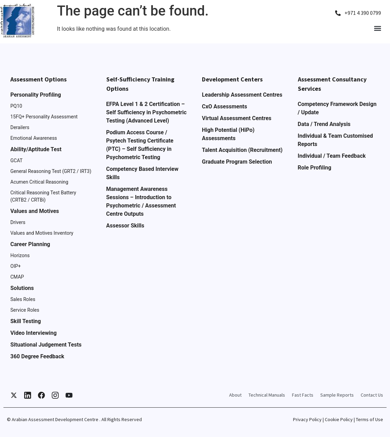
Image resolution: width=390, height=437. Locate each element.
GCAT (16, 160)
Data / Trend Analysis (324, 124)
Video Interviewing (33, 333)
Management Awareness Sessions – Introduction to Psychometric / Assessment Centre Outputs (141, 201)
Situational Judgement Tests (45, 344)
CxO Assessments (224, 106)
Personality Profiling (35, 94)
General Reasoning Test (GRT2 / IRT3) (50, 171)
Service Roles (24, 310)
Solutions (22, 288)
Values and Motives (34, 211)
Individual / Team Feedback (332, 156)
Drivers (17, 222)
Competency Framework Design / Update (337, 108)
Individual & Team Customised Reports (335, 140)
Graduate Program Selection (237, 161)
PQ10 (16, 106)
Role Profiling (314, 167)
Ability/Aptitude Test (35, 149)
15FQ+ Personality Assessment (44, 116)
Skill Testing (25, 321)
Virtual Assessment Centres (236, 118)
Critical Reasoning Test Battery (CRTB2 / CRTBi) (43, 196)
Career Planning (30, 244)
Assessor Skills (125, 225)
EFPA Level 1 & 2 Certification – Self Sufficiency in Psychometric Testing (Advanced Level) (146, 112)
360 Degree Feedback (37, 356)
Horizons (20, 255)
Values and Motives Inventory (42, 233)
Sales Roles (22, 299)
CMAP (17, 277)
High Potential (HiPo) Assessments (228, 134)
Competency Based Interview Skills (142, 173)
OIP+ (15, 266)
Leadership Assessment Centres (242, 94)
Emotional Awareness (33, 138)
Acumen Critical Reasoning (39, 182)
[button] (377, 28)
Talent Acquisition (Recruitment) (242, 150)
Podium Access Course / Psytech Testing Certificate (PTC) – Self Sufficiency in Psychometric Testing (140, 145)
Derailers (19, 127)
